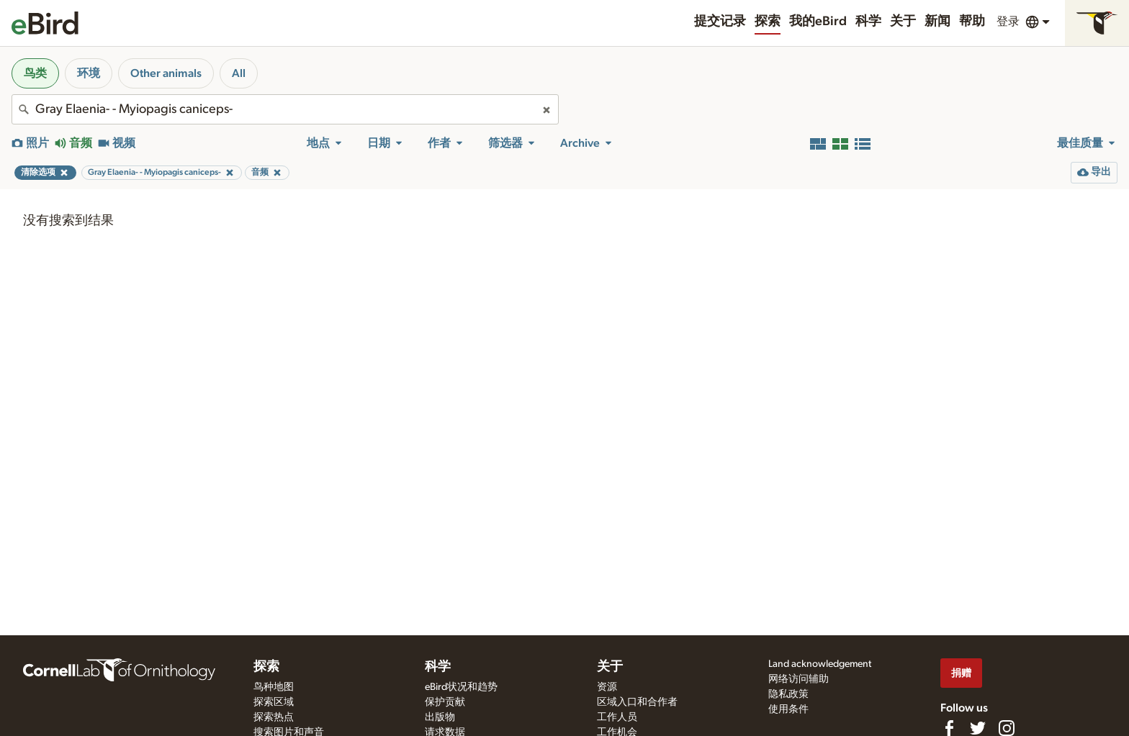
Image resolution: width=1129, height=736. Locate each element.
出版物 (440, 717)
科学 (868, 21)
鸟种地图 (273, 687)
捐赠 (961, 673)
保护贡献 (445, 702)
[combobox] (285, 109)
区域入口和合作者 (637, 702)
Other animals (166, 73)
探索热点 (273, 717)
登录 (1008, 21)
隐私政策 (788, 694)
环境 (88, 73)
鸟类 (35, 73)
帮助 (972, 21)
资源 (607, 687)
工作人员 (617, 717)
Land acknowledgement (819, 664)
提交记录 (720, 21)
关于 (903, 21)
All (239, 73)
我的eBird (818, 21)
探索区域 (273, 702)
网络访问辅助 (798, 679)
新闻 (937, 21)
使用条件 (788, 709)
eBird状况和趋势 (461, 687)
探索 (768, 21)
